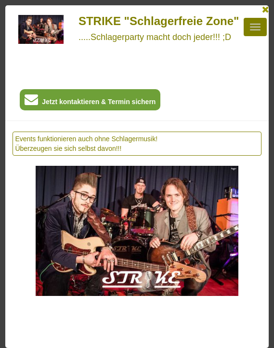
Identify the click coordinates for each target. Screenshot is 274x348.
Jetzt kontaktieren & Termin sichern (90, 101)
